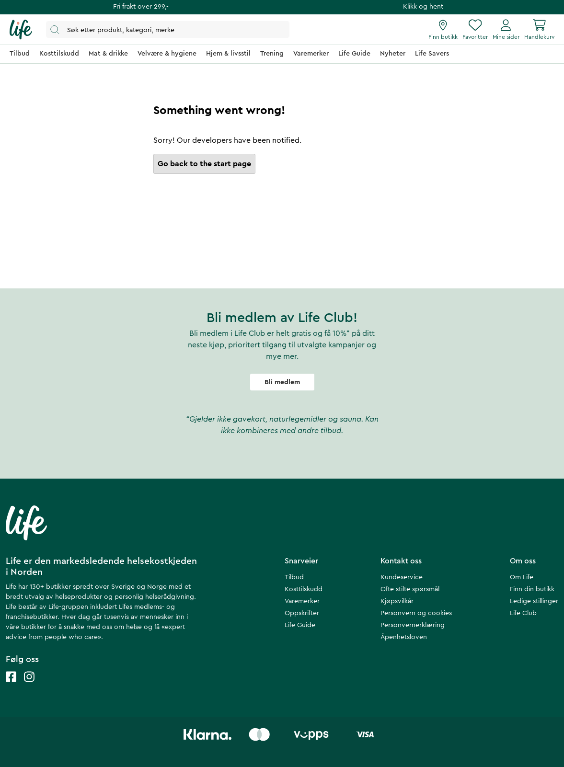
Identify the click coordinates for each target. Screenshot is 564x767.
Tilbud (294, 577)
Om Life (521, 577)
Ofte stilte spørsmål (409, 589)
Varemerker (302, 601)
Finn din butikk (532, 589)
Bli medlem (282, 382)
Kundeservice (401, 577)
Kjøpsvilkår (397, 601)
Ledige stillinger (534, 601)
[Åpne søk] (167, 29)
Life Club (523, 613)
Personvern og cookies (416, 613)
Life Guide (300, 625)
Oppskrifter (302, 613)
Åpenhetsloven (403, 637)
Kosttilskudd (303, 589)
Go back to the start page (204, 164)
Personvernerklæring (412, 625)
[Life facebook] (11, 686)
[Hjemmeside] (21, 30)
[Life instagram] (29, 686)
